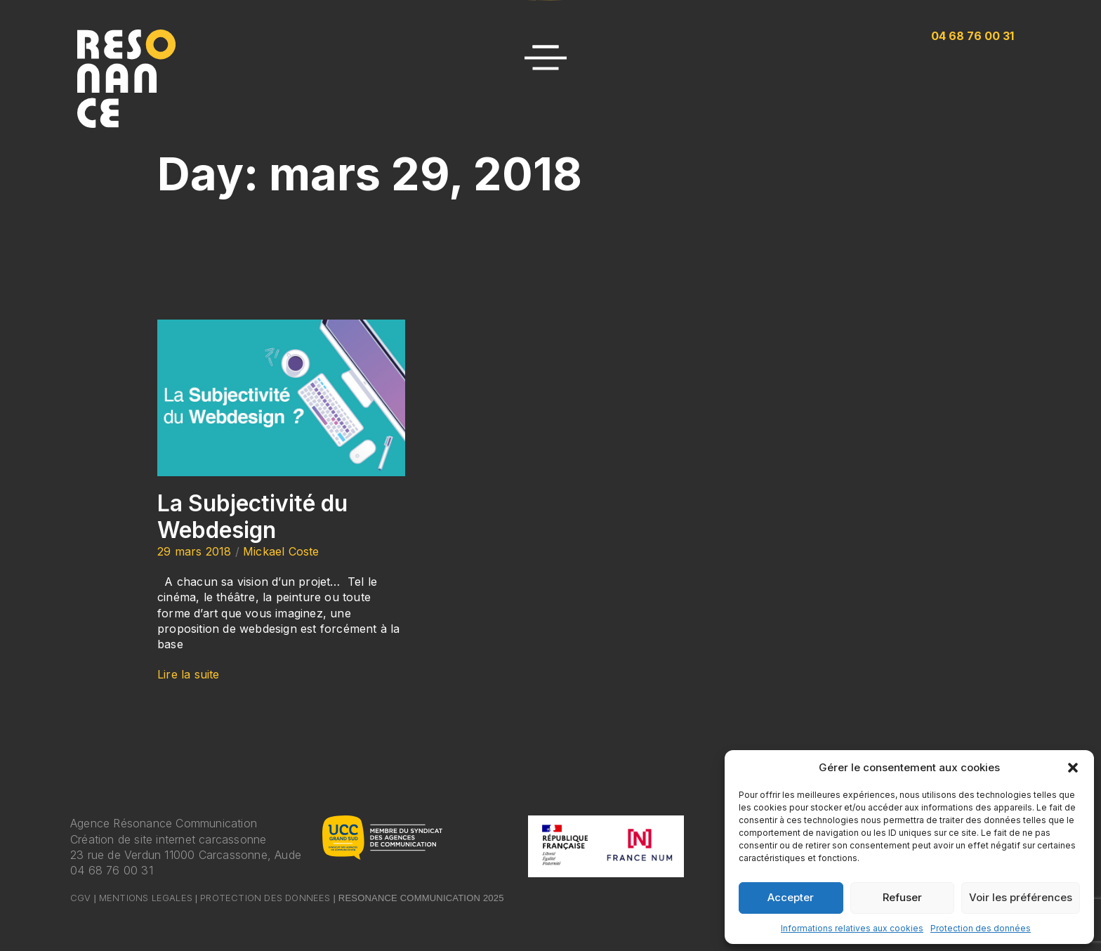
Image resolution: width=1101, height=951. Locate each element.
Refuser (902, 897)
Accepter (790, 897)
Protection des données (980, 928)
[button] (1073, 768)
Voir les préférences (1020, 897)
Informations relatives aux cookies (852, 928)
